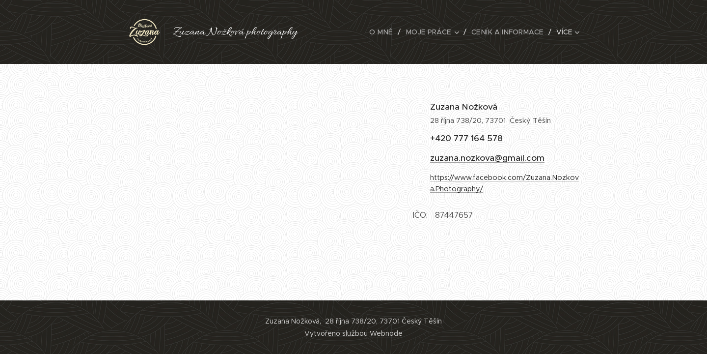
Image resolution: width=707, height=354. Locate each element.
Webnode (386, 333)
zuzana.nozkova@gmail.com (487, 157)
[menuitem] (342, 32)
